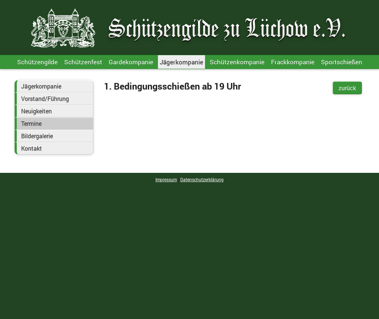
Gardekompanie (131, 62)
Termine (31, 123)
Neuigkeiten (36, 111)
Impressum (166, 179)
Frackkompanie (292, 62)
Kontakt (31, 148)
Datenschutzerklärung (202, 179)
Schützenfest (83, 62)
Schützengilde (37, 62)
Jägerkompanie (181, 62)
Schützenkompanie (237, 62)
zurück (347, 88)
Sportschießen (341, 62)
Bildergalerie (37, 136)
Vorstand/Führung (45, 98)
